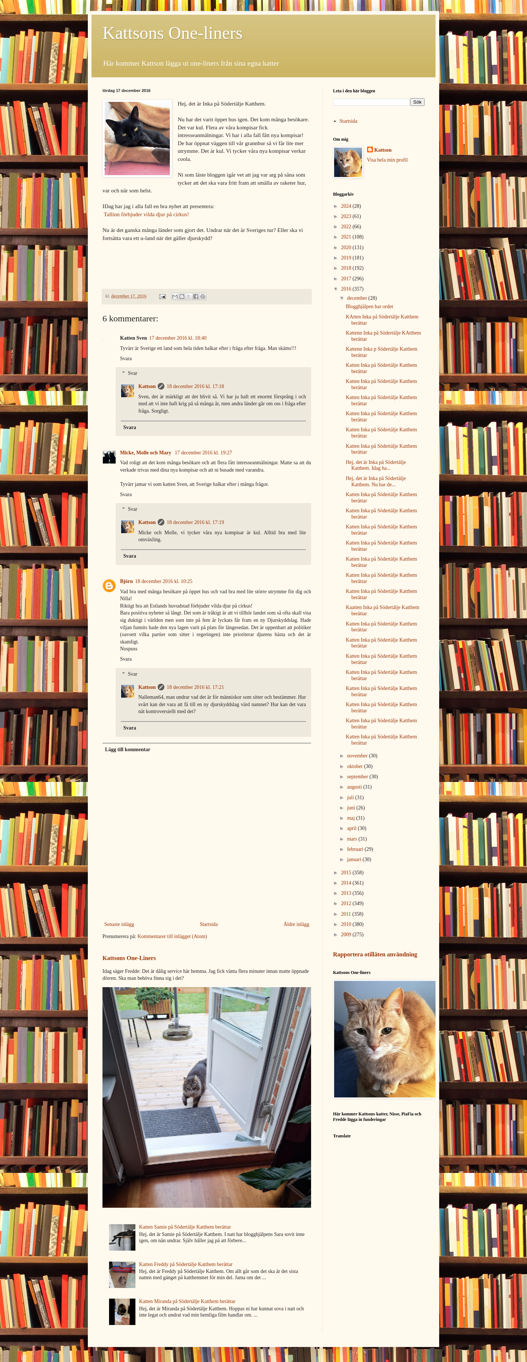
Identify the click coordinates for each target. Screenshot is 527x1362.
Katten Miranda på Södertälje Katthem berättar (187, 1301)
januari (354, 859)
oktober (355, 766)
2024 (347, 206)
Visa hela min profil (387, 160)
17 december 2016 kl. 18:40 (178, 338)
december (357, 298)
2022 (347, 226)
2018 (347, 268)
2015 (347, 872)
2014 (347, 883)
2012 (347, 903)
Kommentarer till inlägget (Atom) (172, 936)
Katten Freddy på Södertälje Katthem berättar (185, 1264)
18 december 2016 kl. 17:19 (195, 522)
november (358, 755)
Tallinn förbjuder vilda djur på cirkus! (146, 214)
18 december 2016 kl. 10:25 (164, 581)
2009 (347, 934)
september (358, 776)
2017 (347, 278)
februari (356, 849)
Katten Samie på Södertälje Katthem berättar (185, 1227)
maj (351, 818)
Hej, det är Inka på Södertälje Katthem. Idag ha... (376, 465)
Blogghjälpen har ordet (369, 306)
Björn (126, 581)
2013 (347, 893)
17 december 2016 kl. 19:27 (203, 452)
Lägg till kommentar (127, 749)
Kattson (147, 386)
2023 (347, 216)
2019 (347, 258)
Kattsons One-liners (172, 33)
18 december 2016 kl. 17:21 (195, 687)
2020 (347, 247)
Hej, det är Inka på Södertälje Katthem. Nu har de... (376, 481)
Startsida (209, 924)
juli (351, 797)
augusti (355, 787)
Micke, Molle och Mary (146, 452)
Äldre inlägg (296, 924)
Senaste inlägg (119, 924)
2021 (347, 237)
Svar (132, 373)
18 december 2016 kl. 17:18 (195, 386)
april (352, 828)
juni (351, 808)
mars (352, 839)
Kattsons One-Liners (129, 958)
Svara (126, 358)
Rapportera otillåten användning (375, 954)
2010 (347, 924)
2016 (347, 289)
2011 (346, 914)
